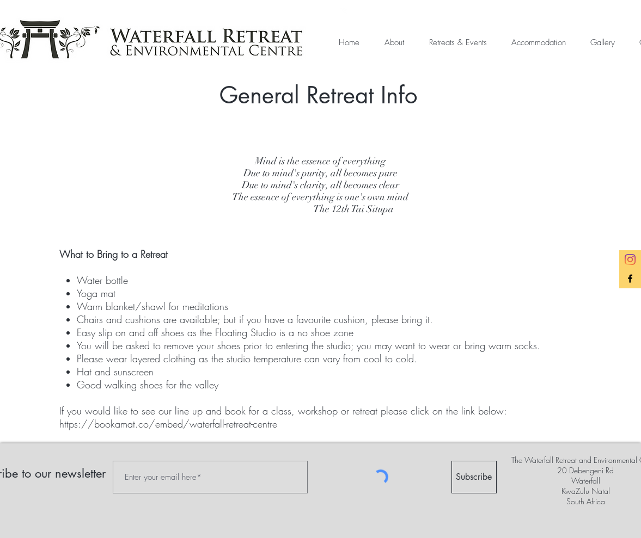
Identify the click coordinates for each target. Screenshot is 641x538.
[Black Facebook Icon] (630, 278)
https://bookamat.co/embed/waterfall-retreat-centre (168, 423)
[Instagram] (630, 259)
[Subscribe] (474, 477)
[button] (390, 43)
